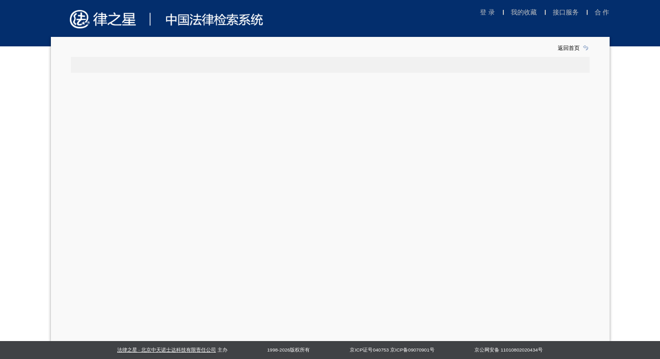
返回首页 (569, 48)
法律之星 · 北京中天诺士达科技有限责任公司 (166, 350)
